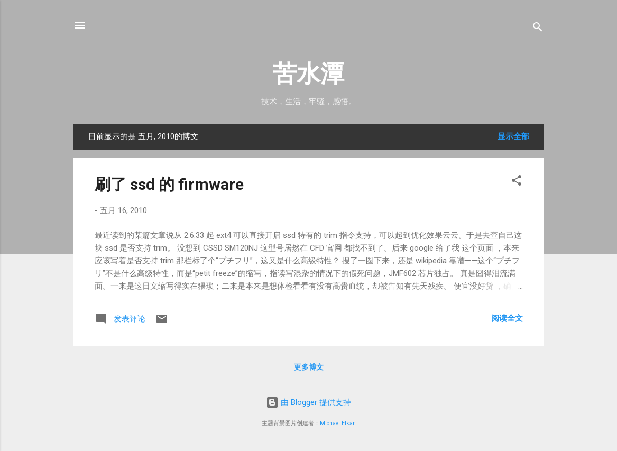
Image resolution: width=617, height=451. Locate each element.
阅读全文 (507, 318)
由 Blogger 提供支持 (308, 402)
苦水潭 (308, 74)
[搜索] (537, 29)
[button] (516, 182)
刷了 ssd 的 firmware (169, 184)
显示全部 (513, 136)
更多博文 (309, 367)
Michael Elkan (338, 423)
